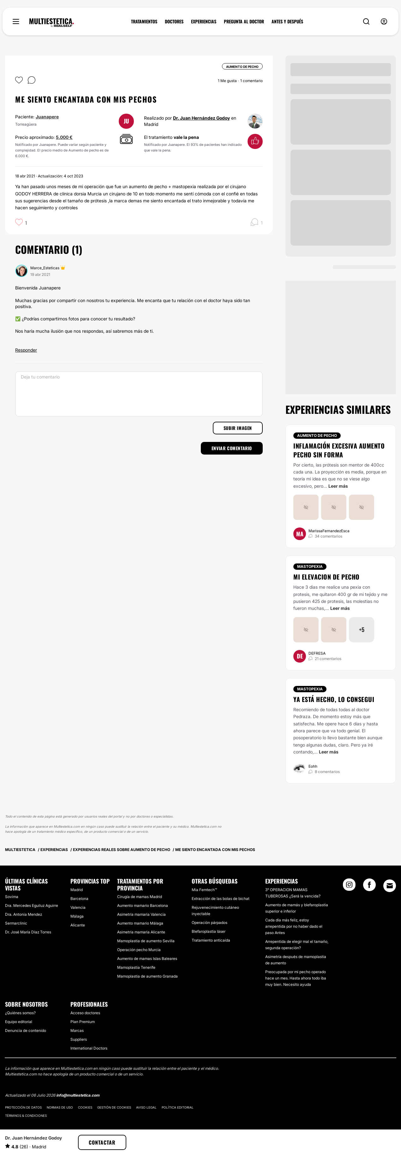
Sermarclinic (16, 923)
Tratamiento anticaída (211, 940)
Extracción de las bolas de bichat (220, 898)
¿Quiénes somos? (20, 1012)
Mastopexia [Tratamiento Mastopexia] (310, 566)
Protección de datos (23, 1107)
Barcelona (79, 898)
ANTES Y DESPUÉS (287, 21)
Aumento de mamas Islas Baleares (147, 958)
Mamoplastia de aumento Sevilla (146, 940)
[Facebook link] (369, 886)
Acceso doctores (85, 1012)
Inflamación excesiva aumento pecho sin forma (339, 450)
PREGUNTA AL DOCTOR (244, 21)
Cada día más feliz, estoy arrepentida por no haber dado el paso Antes (293, 926)
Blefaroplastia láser (208, 931)
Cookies (85, 1107)
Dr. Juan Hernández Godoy (201, 118)
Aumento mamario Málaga (140, 923)
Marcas (77, 1030)
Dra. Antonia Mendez (23, 914)
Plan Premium (82, 1021)
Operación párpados (209, 922)
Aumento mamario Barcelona (142, 905)
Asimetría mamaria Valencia (141, 914)
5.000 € (64, 137)
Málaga (77, 916)
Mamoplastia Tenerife (136, 967)
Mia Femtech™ (204, 889)
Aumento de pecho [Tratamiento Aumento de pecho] (317, 435)
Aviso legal (146, 1107)
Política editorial (178, 1107)
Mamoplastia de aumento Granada (147, 976)
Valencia (78, 907)
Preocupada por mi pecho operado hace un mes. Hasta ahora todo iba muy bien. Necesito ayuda (295, 978)
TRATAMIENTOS (144, 21)
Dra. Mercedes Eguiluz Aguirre (31, 905)
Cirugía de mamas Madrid (139, 896)
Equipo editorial (18, 1021)
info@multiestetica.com (77, 1095)
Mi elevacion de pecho (326, 576)
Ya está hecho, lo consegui (333, 699)
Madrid (76, 889)
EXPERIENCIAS (203, 21)
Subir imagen (238, 428)
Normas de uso (60, 1107)
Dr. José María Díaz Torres (28, 932)
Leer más (338, 486)
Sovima (11, 896)
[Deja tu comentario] (139, 394)
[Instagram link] (349, 886)
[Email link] (389, 885)
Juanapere (47, 116)
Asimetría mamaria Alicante (141, 932)
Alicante (77, 925)
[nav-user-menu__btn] (384, 21)
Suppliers (78, 1039)
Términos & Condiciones (26, 1115)
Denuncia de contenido (25, 1030)
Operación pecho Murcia (139, 949)
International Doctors (88, 1048)
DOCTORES (174, 21)
